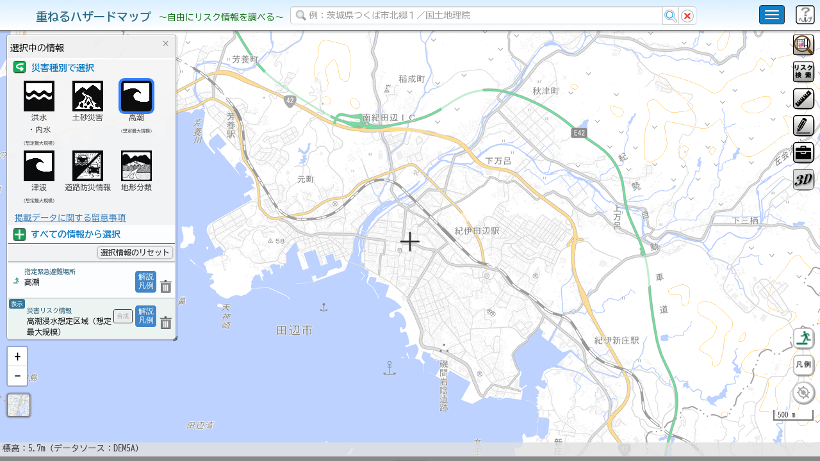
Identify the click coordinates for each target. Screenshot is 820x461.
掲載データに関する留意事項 (70, 217)
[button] (17, 390)
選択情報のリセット (135, 252)
